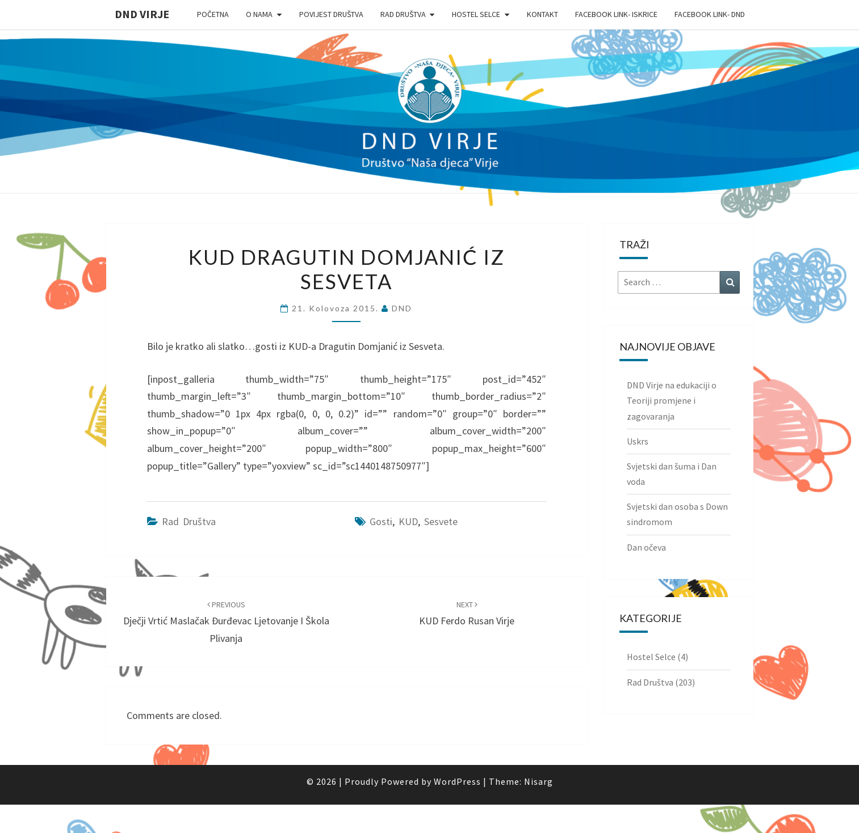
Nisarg (538, 781)
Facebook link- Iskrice (616, 14)
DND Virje (142, 14)
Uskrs (637, 441)
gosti (381, 521)
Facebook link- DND (709, 14)
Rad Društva (403, 14)
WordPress (457, 781)
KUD (408, 521)
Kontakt (542, 14)
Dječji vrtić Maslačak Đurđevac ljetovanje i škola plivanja (226, 622)
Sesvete (441, 521)
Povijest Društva (331, 14)
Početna (213, 14)
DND (402, 308)
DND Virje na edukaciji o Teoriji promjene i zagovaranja (671, 400)
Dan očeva (646, 547)
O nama (259, 14)
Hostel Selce (476, 14)
